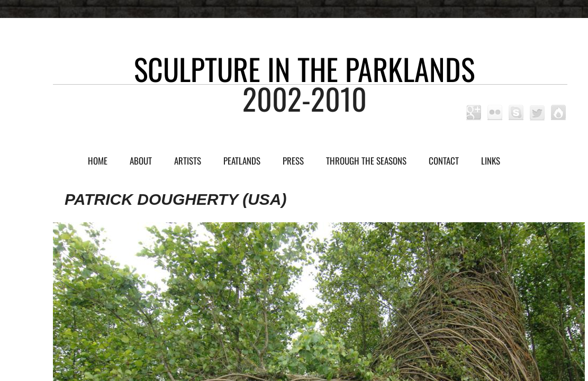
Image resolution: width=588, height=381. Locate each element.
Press (293, 160)
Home (97, 160)
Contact (444, 160)
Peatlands (241, 160)
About (141, 160)
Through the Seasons (366, 160)
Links (490, 160)
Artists (187, 160)
